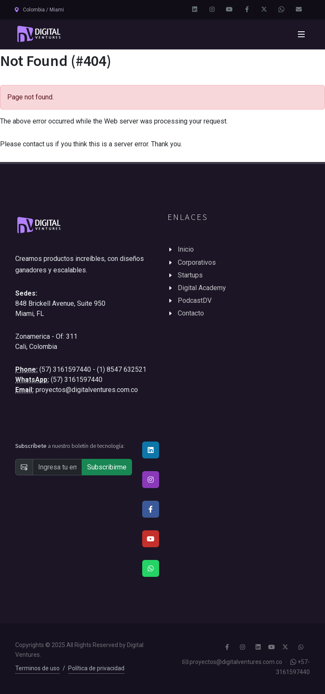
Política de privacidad (96, 668)
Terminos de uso (37, 668)
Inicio (186, 249)
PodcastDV (195, 300)
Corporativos (197, 262)
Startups (190, 275)
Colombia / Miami (39, 10)
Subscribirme (107, 467)
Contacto (191, 313)
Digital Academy (202, 288)
